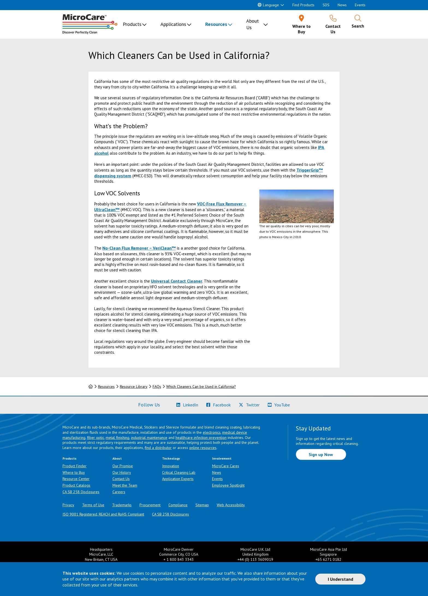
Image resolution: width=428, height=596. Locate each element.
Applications (173, 24)
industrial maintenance (149, 437)
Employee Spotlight (228, 485)
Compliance (178, 504)
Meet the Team (124, 485)
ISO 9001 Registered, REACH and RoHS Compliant (103, 514)
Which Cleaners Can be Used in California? (201, 386)
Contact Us (121, 478)
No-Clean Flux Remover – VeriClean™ (139, 248)
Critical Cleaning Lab (178, 472)
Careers (118, 491)
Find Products (303, 4)
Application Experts (178, 478)
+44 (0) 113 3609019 (255, 559)
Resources (216, 24)
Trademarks (122, 504)
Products (132, 24)
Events (360, 4)
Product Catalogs (76, 485)
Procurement (149, 504)
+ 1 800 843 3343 (179, 559)
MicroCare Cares (225, 465)
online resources (202, 447)
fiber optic (95, 437)
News (342, 4)
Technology (171, 458)
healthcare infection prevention (201, 437)
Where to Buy (74, 472)
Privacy (68, 504)
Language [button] (268, 4)
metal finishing (117, 437)
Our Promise (122, 465)
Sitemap (202, 504)
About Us (252, 24)
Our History (121, 472)
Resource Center (76, 478)
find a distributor (158, 447)
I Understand (340, 579)
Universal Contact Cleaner (176, 281)
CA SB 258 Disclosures (81, 491)
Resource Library (133, 386)
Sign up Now (321, 454)
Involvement (221, 458)
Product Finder (75, 465)
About (117, 458)
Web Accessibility (231, 504)
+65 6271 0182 (328, 559)
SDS (326, 4)
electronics (212, 432)
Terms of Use (93, 504)
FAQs (157, 386)
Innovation (170, 465)
